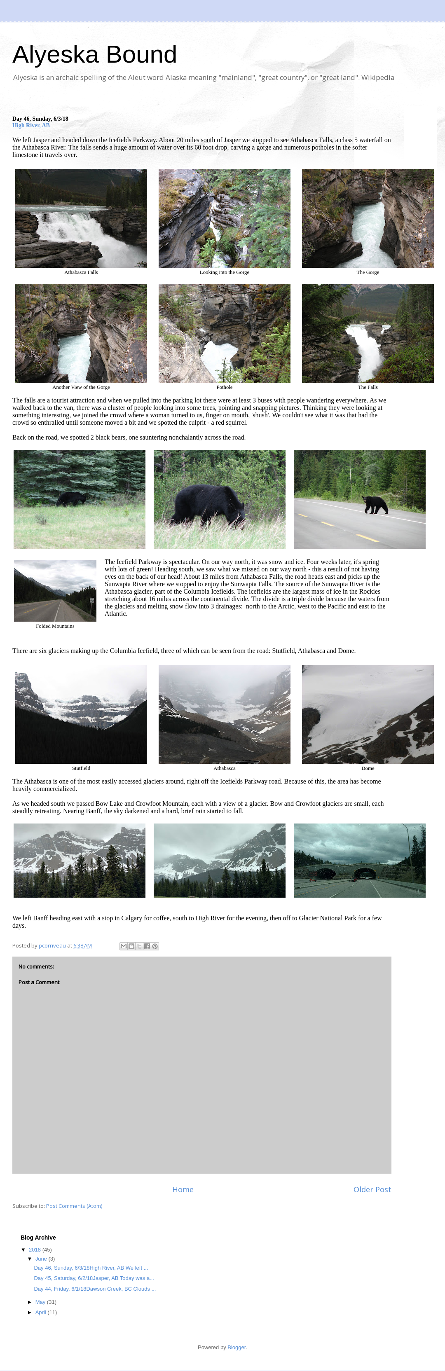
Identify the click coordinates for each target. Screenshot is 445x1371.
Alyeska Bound (94, 54)
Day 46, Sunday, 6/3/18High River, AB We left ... (91, 1268)
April (41, 1312)
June (42, 1259)
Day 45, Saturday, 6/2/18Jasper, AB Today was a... (94, 1278)
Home (183, 1189)
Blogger (236, 1347)
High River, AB (31, 125)
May (41, 1302)
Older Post (372, 1189)
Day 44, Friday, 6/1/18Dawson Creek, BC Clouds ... (95, 1289)
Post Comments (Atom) (74, 1206)
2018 (35, 1250)
